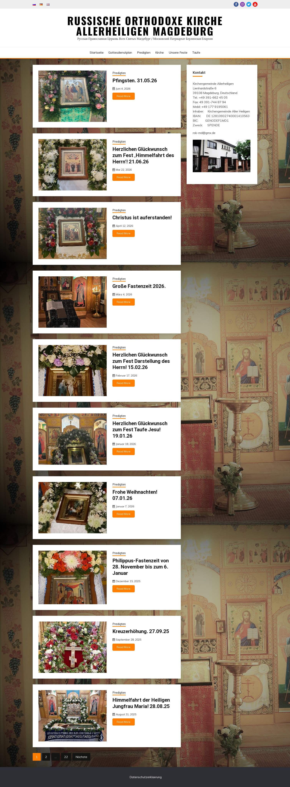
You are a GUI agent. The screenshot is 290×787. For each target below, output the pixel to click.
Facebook (236, 4)
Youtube (255, 4)
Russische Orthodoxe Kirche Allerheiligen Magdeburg (145, 26)
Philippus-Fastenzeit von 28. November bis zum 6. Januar (140, 567)
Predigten (143, 52)
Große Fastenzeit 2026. (139, 286)
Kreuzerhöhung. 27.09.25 (140, 631)
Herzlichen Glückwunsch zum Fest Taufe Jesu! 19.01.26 (139, 430)
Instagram (242, 4)
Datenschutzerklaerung (146, 777)
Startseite (97, 52)
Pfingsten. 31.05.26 (134, 80)
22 (66, 757)
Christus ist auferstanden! (142, 217)
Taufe (196, 52)
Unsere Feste (178, 52)
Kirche (159, 52)
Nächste (81, 757)
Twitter (248, 4)
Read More (123, 96)
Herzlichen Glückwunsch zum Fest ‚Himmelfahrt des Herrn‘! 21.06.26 (143, 155)
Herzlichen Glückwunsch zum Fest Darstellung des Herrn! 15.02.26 (141, 361)
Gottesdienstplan (120, 52)
